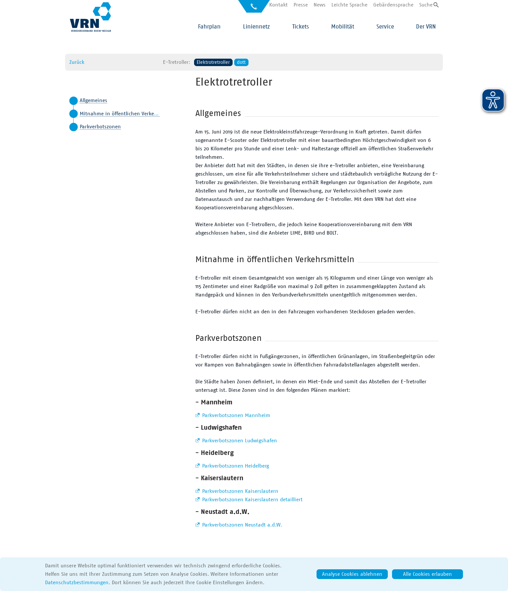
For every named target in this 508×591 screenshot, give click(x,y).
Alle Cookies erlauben (427, 574)
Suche (426, 4)
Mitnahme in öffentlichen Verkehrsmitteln (129, 113)
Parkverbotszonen (100, 126)
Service (385, 27)
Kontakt (278, 4)
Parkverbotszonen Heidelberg (235, 466)
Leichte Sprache (349, 4)
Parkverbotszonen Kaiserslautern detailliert (252, 499)
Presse (301, 4)
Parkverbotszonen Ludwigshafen (239, 440)
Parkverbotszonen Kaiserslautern (239, 491)
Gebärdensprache (393, 4)
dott (241, 62)
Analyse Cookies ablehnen (352, 574)
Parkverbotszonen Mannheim (235, 415)
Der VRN (426, 27)
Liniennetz (256, 27)
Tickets (300, 27)
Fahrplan (209, 27)
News (320, 4)
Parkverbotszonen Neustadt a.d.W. (241, 524)
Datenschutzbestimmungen (77, 582)
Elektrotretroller (213, 62)
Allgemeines (93, 100)
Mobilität (342, 27)
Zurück (76, 62)
